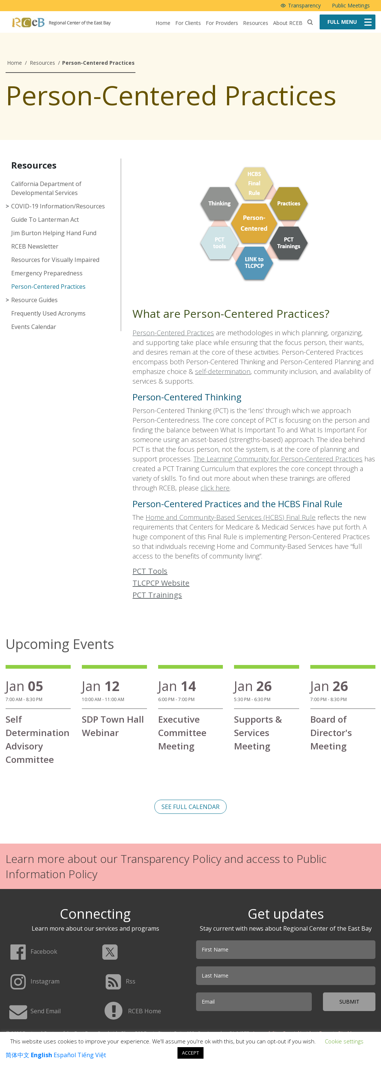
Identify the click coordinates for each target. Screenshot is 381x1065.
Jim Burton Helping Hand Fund (53, 233)
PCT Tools (149, 571)
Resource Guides (34, 300)
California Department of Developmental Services (46, 188)
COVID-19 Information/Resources (58, 206)
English (41, 1055)
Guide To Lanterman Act (45, 219)
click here (215, 487)
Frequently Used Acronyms (48, 313)
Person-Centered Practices (48, 286)
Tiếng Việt (91, 1055)
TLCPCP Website (160, 583)
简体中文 (17, 1055)
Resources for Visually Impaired (55, 260)
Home (163, 22)
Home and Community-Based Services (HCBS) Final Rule (230, 517)
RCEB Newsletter (34, 246)
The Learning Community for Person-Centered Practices (277, 458)
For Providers (222, 22)
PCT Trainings (157, 595)
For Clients (188, 22)
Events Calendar (33, 327)
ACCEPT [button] (190, 1052)
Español (65, 1055)
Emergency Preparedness (47, 273)
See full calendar (190, 807)
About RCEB (287, 22)
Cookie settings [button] (344, 1041)
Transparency (304, 5)
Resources (255, 22)
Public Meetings (351, 5)
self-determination (222, 371)
